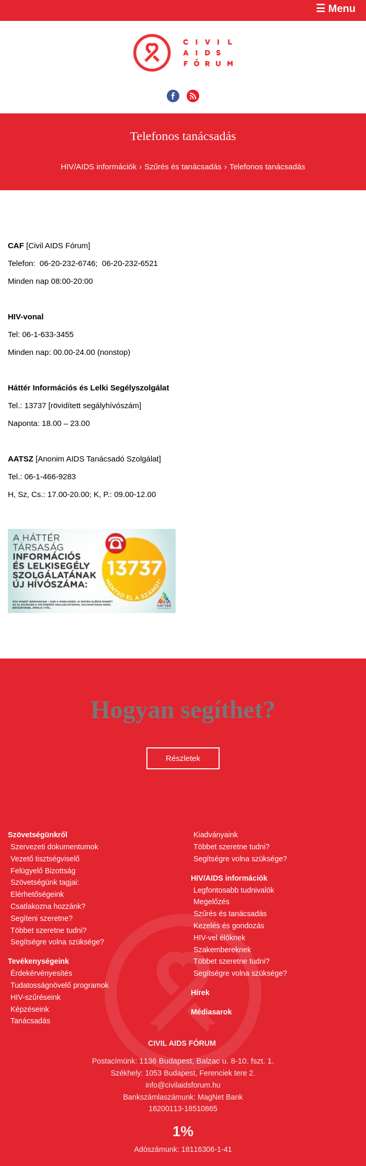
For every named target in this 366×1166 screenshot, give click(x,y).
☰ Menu (336, 8)
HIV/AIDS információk (98, 166)
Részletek (183, 758)
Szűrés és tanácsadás (183, 166)
